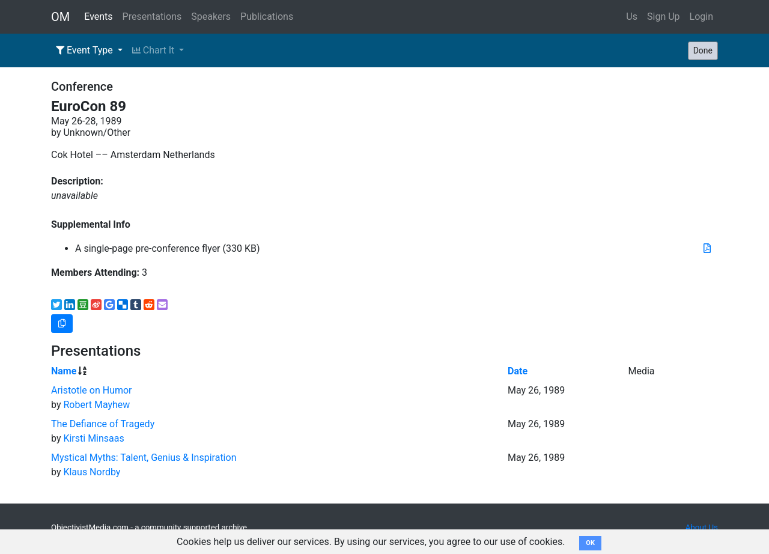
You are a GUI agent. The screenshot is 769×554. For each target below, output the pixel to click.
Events (98, 16)
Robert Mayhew (96, 404)
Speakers (211, 16)
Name (63, 371)
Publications (266, 16)
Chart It (154, 50)
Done (703, 50)
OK (590, 543)
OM (60, 17)
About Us (701, 527)
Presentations (152, 16)
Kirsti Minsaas (93, 438)
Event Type (85, 50)
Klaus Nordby (91, 472)
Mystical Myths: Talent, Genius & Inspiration (143, 457)
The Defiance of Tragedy (102, 424)
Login (701, 16)
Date (517, 371)
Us (631, 16)
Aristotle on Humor (91, 390)
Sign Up (663, 16)
